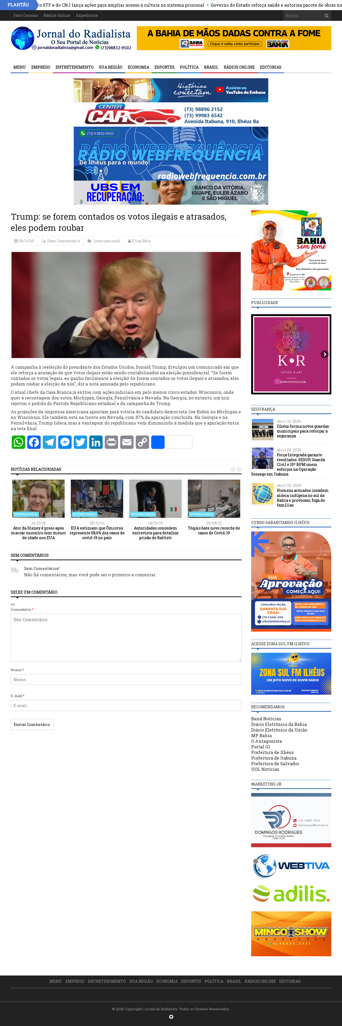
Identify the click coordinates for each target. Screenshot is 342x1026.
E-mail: (18, 695)
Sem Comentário (63, 240)
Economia (138, 67)
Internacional (107, 240)
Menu (19, 67)
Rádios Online (57, 15)
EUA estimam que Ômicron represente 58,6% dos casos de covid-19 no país (97, 533)
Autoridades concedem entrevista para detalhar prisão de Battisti (155, 533)
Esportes (164, 67)
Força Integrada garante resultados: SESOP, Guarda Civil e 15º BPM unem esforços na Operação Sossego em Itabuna (288, 464)
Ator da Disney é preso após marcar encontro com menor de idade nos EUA (38, 533)
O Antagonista (266, 741)
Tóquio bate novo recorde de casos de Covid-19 (214, 530)
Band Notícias (266, 718)
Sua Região (110, 67)
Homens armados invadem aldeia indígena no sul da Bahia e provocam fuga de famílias (303, 498)
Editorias (270, 67)
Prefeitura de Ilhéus (272, 752)
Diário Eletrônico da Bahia (279, 724)
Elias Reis (141, 240)
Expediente (87, 15)
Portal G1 (260, 746)
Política (189, 67)
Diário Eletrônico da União (279, 730)
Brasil (211, 67)
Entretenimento (75, 67)
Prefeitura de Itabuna (274, 758)
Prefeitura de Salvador (275, 763)
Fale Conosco (26, 15)
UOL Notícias (265, 769)
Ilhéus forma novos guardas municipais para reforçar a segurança (303, 431)
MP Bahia (261, 735)
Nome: (17, 669)
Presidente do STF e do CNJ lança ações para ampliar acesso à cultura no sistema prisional (114, 5)
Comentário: (22, 609)
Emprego (40, 67)
